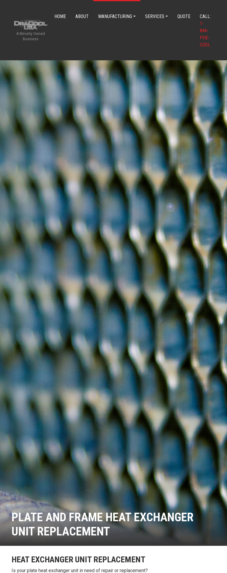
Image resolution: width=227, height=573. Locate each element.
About (82, 16)
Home (60, 16)
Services (154, 16)
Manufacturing (115, 16)
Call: (205, 31)
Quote (183, 16)
